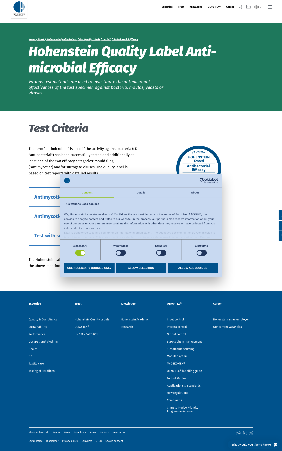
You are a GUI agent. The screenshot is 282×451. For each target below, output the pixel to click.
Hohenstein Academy (135, 320)
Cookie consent (114, 441)
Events (56, 433)
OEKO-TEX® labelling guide (184, 371)
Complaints (174, 400)
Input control (175, 320)
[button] (276, 236)
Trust (162, 11)
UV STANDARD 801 (86, 334)
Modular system (177, 356)
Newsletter (118, 433)
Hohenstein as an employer (231, 320)
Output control (176, 334)
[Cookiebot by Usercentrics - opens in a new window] (202, 180)
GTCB (99, 441)
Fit (30, 356)
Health (33, 349)
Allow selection (141, 268)
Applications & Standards (184, 386)
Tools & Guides (176, 379)
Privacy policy (70, 441)
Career (225, 11)
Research (127, 327)
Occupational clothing (43, 342)
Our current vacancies (227, 327)
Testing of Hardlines (41, 371)
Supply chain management (184, 342)
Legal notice (36, 441)
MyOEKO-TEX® (176, 364)
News (67, 433)
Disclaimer (52, 441)
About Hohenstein (39, 433)
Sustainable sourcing (180, 349)
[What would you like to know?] (254, 444)
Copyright (86, 441)
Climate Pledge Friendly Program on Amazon (182, 410)
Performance (37, 334)
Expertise (145, 11)
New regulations (177, 393)
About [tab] (195, 192)
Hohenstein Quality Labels (92, 320)
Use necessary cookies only (89, 268)
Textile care (36, 364)
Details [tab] (141, 192)
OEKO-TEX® (205, 11)
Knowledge (181, 11)
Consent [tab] (87, 192)
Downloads (80, 433)
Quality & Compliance (43, 320)
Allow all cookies (192, 268)
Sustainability (38, 327)
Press (93, 433)
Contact (104, 433)
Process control (177, 327)
